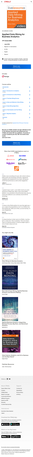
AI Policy (18, 394)
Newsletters (19, 390)
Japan (2, 413)
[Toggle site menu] (1, 1)
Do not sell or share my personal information (10, 447)
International (5, 408)
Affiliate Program (5, 398)
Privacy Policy (19, 392)
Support (18, 386)
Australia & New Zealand (7, 411)
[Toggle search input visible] (31, 1)
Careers (3, 390)
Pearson (6, 54)
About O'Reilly (5, 386)
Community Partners (6, 396)
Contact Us (19, 388)
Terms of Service (4, 452)
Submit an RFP (4, 400)
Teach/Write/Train (5, 388)
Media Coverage (5, 394)
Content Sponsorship (6, 404)
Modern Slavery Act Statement (7, 453)
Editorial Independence (20, 452)
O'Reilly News (4, 392)
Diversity (3, 402)
